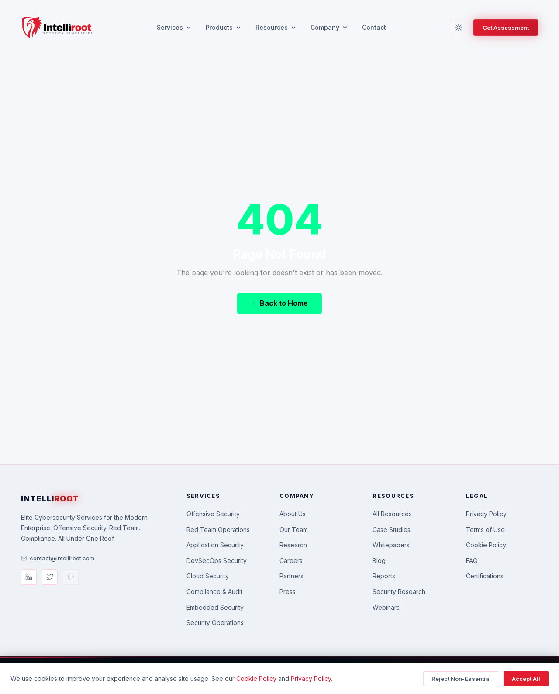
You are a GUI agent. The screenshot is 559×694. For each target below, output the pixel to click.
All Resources (392, 514)
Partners (292, 576)
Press (288, 591)
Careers (291, 560)
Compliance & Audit (214, 591)
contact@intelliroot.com (57, 558)
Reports (384, 576)
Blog (379, 560)
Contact (374, 27)
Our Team (294, 529)
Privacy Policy (486, 514)
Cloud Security (207, 576)
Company (329, 27)
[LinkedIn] (29, 577)
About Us (293, 514)
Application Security (215, 545)
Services (174, 27)
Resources (276, 27)
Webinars (386, 607)
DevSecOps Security (216, 560)
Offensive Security (213, 514)
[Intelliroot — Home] (56, 27)
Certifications (485, 576)
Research (293, 545)
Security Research (399, 591)
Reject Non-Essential (461, 678)
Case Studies (392, 529)
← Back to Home (279, 303)
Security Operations (215, 622)
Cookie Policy (486, 545)
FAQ (472, 560)
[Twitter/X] (50, 577)
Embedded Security (215, 607)
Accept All (526, 678)
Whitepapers (391, 545)
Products (224, 27)
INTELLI (50, 498)
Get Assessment (506, 27)
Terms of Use (485, 529)
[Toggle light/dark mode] (458, 27)
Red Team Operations (218, 529)
